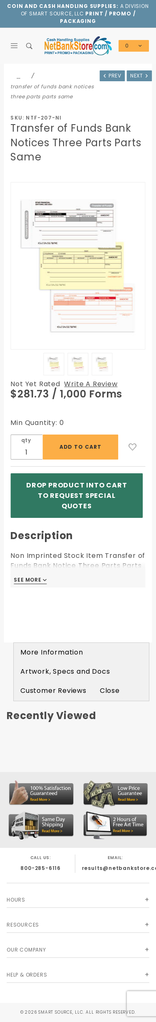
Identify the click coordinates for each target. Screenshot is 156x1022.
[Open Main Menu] (14, 46)
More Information (51, 652)
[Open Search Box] (29, 46)
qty (26, 440)
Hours (16, 899)
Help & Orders (27, 974)
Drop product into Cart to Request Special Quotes (76, 495)
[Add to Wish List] (133, 447)
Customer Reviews (53, 690)
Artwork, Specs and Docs (65, 671)
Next (139, 75)
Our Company (26, 949)
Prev (112, 75)
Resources (23, 924)
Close (110, 690)
